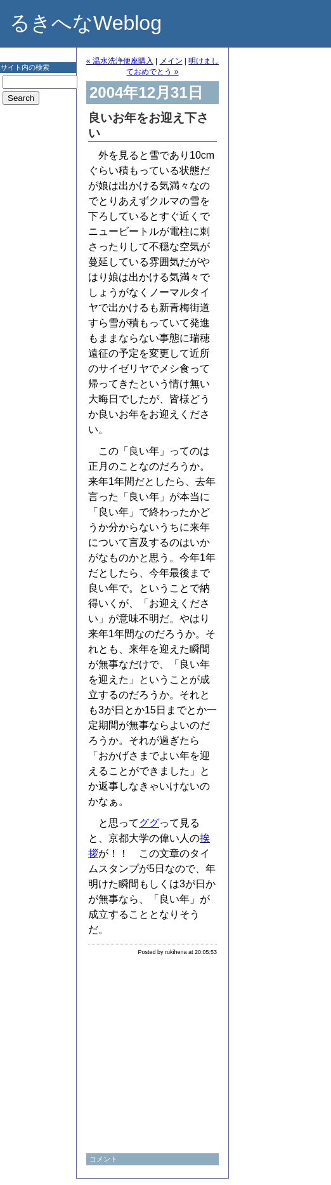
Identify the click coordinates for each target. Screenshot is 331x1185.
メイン (171, 60)
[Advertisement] (38, 313)
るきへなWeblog (86, 22)
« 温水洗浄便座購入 (119, 60)
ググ (149, 823)
